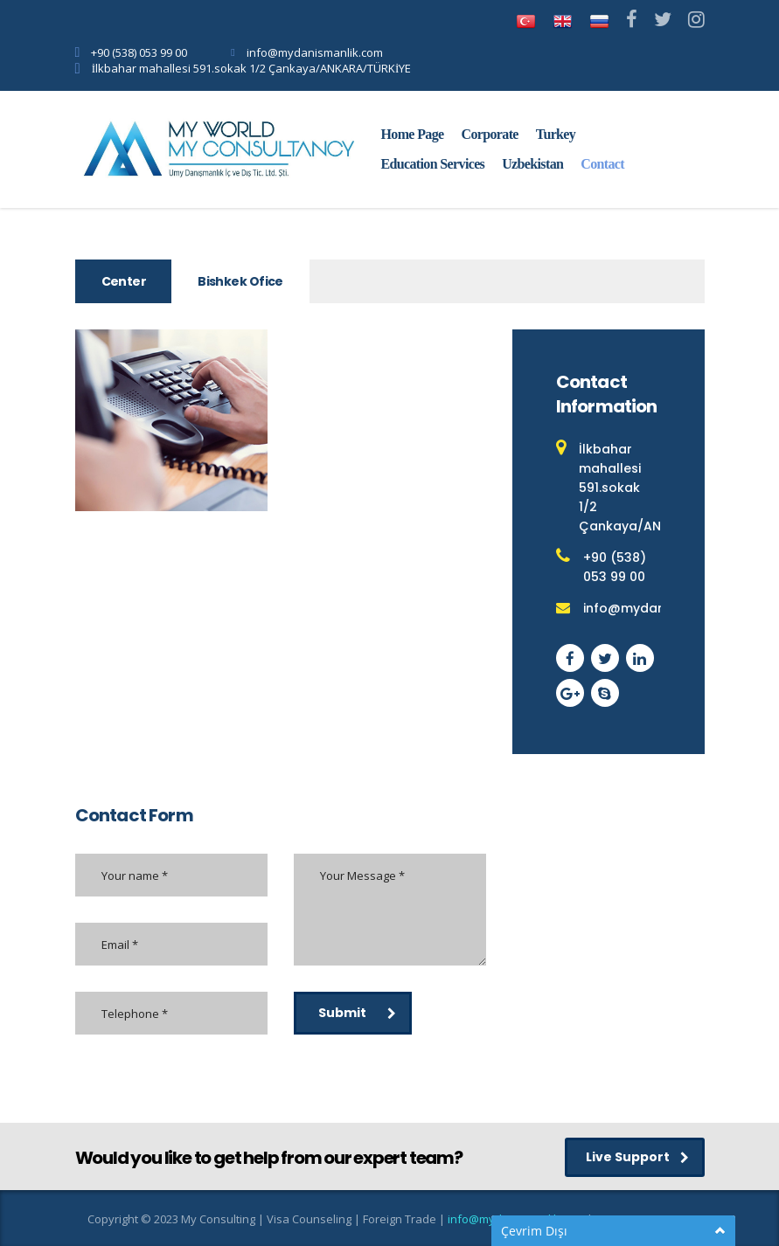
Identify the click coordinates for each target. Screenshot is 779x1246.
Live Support (637, 1157)
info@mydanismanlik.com (315, 52)
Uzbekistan (532, 163)
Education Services (433, 163)
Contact (602, 163)
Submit (357, 1012)
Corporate (490, 134)
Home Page (412, 134)
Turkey (555, 134)
